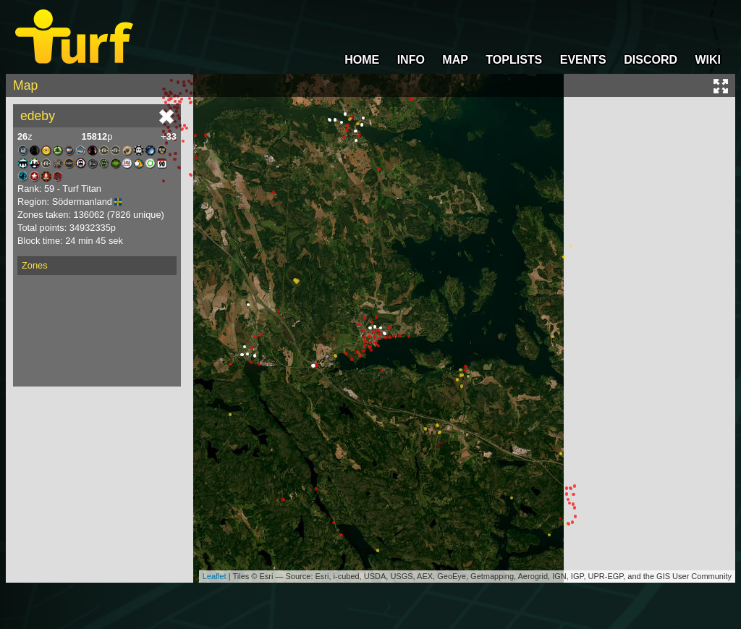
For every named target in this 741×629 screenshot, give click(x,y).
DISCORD (650, 60)
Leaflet (214, 576)
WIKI (708, 60)
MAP (455, 60)
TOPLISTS (514, 60)
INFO (411, 60)
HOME (361, 60)
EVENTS (583, 60)
